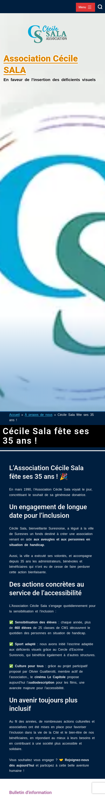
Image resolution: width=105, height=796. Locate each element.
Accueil (14, 414)
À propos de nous (38, 414)
